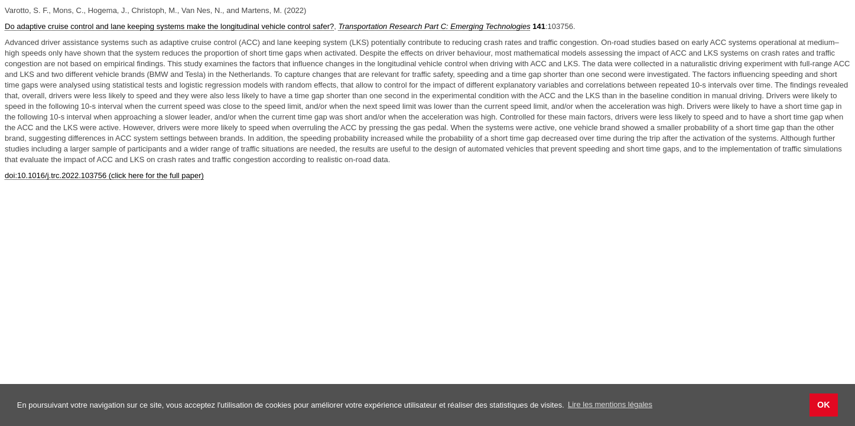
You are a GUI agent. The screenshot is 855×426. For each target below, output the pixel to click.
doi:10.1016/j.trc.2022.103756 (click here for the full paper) (104, 175)
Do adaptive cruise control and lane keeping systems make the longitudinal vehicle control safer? (169, 26)
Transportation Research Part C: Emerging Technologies (434, 26)
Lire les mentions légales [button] (610, 404)
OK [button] (823, 404)
